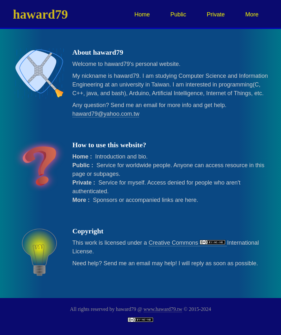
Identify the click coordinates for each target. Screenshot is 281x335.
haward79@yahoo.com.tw (105, 114)
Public (178, 14)
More (251, 14)
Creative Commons (188, 243)
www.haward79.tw (162, 309)
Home (142, 14)
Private (216, 14)
